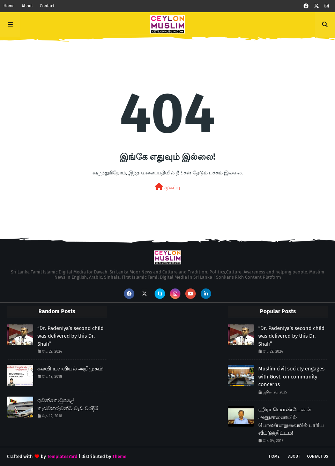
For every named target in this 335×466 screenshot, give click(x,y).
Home (9, 5)
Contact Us (317, 456)
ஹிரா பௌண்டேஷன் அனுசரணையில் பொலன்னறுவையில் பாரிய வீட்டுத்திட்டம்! (291, 421)
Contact (47, 5)
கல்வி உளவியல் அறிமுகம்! (70, 369)
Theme (119, 456)
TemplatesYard (62, 456)
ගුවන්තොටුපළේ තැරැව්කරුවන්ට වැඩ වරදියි (67, 404)
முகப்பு (167, 186)
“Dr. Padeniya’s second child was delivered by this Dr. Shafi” (70, 336)
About (27, 5)
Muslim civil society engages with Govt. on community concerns (291, 377)
